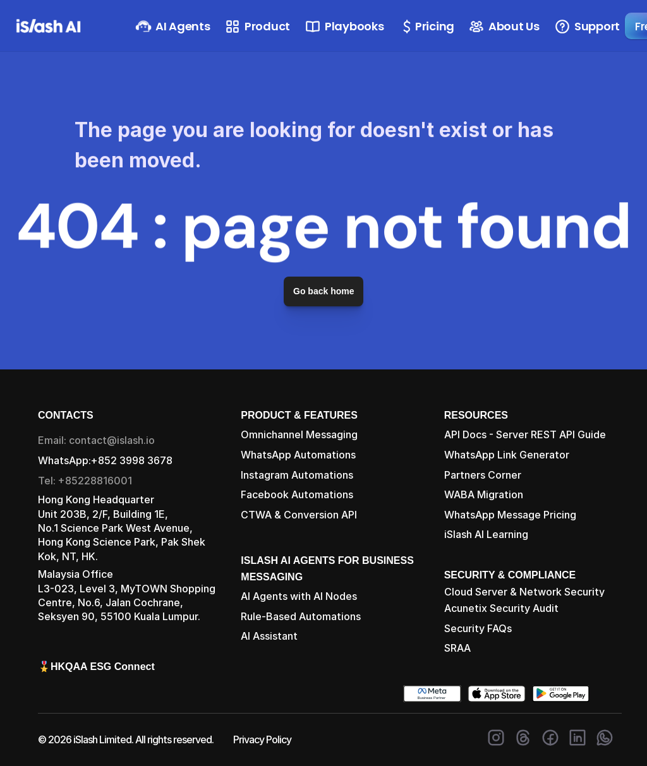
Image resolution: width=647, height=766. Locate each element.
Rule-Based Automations (301, 616)
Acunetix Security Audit (501, 608)
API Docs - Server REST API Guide (525, 434)
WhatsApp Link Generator (506, 454)
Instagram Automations (297, 475)
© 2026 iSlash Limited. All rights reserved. (126, 739)
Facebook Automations (297, 494)
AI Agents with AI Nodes (299, 596)
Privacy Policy (262, 739)
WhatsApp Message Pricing (510, 514)
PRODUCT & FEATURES (299, 415)
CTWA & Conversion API (299, 514)
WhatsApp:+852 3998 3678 (105, 460)
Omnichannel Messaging (299, 434)
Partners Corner (482, 475)
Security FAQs (478, 628)
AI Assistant (269, 636)
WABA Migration (483, 494)
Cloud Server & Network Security (524, 591)
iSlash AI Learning (486, 534)
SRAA (457, 648)
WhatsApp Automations (298, 454)
